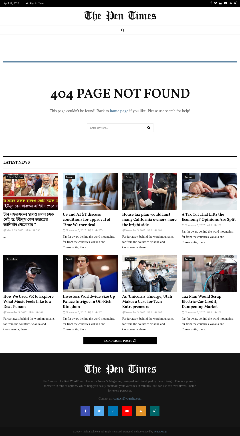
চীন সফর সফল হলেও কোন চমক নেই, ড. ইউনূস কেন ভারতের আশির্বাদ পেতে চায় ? (28, 220)
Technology (12, 259)
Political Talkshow (15, 177)
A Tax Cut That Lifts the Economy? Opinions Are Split (209, 217)
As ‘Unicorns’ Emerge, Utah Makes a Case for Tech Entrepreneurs (147, 302)
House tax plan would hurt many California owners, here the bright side (149, 220)
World (69, 259)
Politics (129, 177)
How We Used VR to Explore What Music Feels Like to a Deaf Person (28, 302)
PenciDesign (160, 431)
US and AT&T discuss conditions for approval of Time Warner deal (87, 220)
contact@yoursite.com (127, 398)
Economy (189, 177)
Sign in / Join (35, 3)
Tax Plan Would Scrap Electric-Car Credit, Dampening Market (201, 302)
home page (119, 111)
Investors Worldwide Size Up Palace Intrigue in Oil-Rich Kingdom (89, 302)
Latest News (16, 162)
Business (70, 177)
